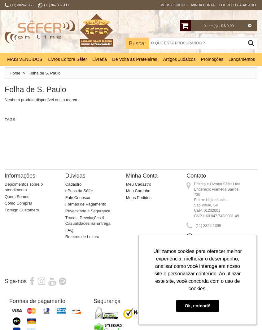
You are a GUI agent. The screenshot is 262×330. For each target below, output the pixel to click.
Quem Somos (17, 196)
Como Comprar (18, 203)
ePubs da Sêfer (79, 190)
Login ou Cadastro (237, 5)
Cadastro (73, 184)
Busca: (137, 43)
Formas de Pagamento (85, 204)
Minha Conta (203, 5)
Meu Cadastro (138, 184)
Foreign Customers (22, 210)
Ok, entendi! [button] (197, 305)
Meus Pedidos (173, 5)
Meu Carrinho (138, 190)
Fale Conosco (77, 197)
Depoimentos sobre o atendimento (24, 187)
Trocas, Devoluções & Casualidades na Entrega (88, 220)
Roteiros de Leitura (82, 236)
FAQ (69, 230)
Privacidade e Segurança (87, 211)
